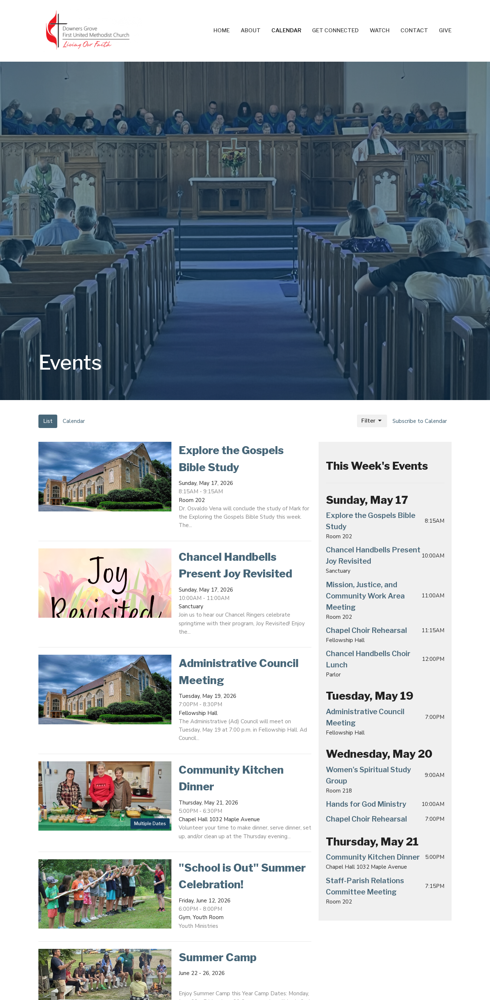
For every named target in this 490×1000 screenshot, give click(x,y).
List (48, 421)
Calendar (286, 30)
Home (221, 30)
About (251, 30)
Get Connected (335, 30)
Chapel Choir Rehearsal (366, 630)
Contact (414, 30)
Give (445, 30)
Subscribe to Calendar (420, 421)
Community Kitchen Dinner (373, 857)
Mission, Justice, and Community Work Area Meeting (365, 596)
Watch (380, 30)
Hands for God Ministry (366, 804)
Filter (372, 420)
